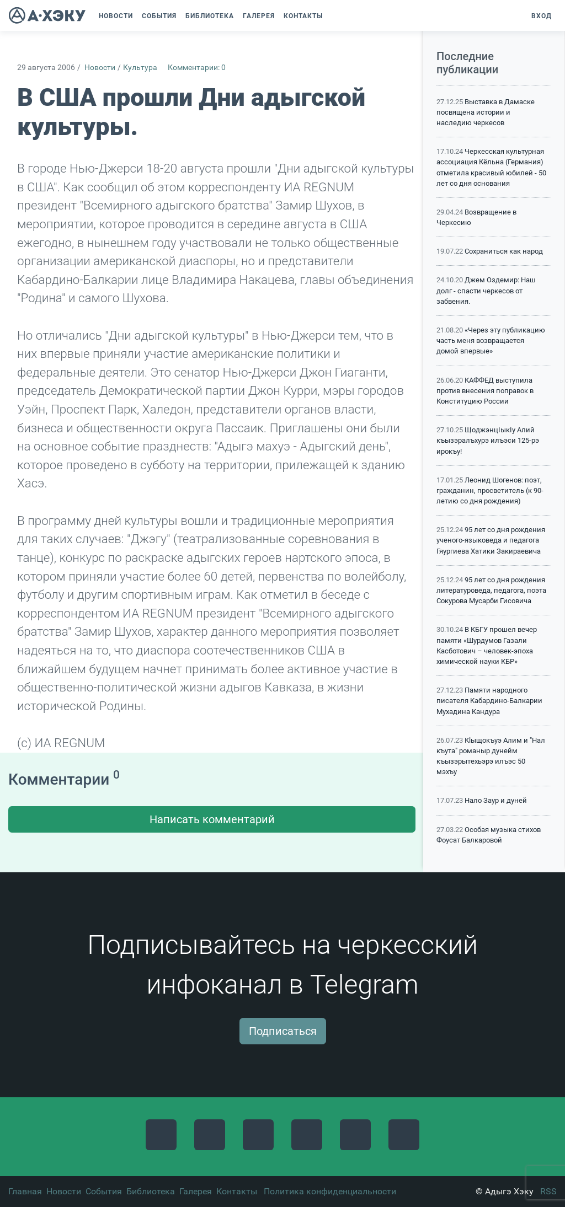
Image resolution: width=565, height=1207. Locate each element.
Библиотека (150, 1191)
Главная (25, 1191)
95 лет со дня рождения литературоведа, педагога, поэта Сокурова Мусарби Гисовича (491, 590)
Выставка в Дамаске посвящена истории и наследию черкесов (485, 112)
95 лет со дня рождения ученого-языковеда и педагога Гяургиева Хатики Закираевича (490, 540)
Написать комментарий (212, 819)
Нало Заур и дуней (496, 800)
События (104, 1191)
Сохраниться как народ (504, 251)
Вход (541, 16)
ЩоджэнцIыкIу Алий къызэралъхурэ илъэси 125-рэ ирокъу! (487, 440)
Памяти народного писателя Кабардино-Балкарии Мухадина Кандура (489, 700)
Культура (140, 67)
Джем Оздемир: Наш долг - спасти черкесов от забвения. (486, 290)
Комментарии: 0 (197, 67)
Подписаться (283, 1031)
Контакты (236, 1191)
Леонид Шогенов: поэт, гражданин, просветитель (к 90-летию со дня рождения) (489, 490)
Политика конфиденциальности (330, 1191)
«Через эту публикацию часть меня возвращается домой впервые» (490, 340)
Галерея (195, 1191)
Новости (99, 67)
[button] (332, 16)
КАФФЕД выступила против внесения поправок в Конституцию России (485, 390)
